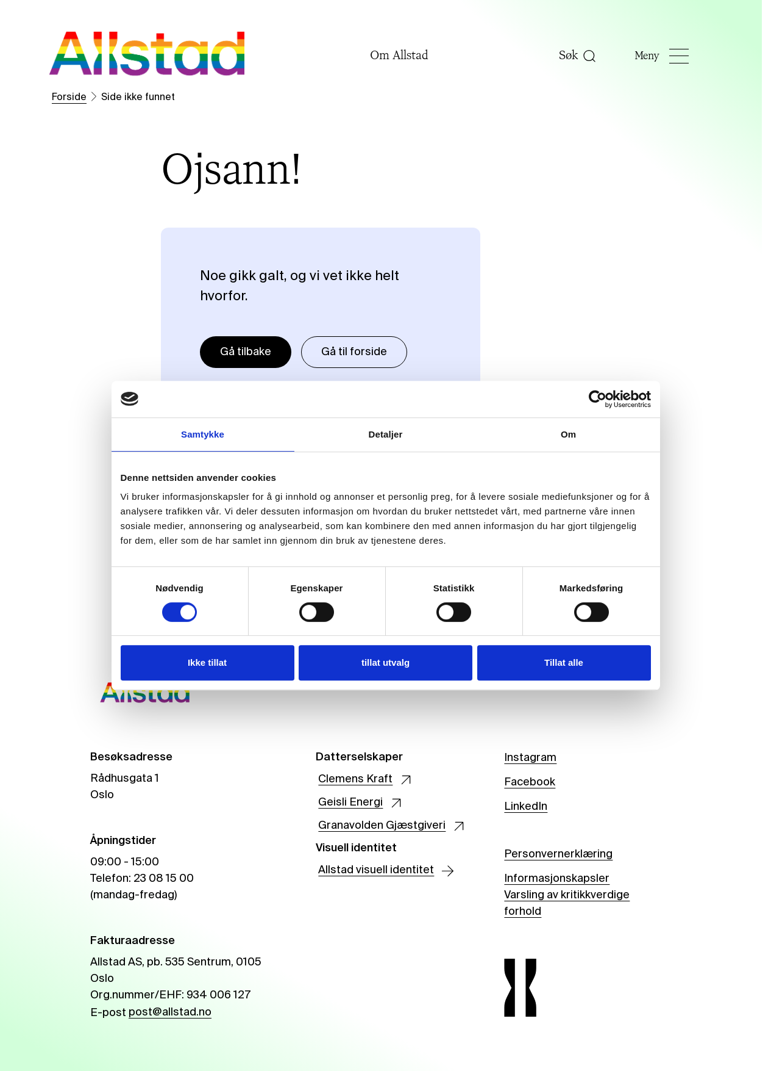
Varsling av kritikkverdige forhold (567, 904)
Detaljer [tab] (386, 434)
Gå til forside (354, 352)
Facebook (529, 782)
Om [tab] (568, 434)
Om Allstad (407, 56)
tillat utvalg (385, 662)
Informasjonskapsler (556, 878)
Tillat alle (563, 662)
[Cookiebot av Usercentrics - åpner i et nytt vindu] (597, 399)
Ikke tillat (207, 662)
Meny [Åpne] (672, 56)
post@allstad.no (170, 1012)
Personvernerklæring (558, 854)
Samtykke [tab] (202, 434)
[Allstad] (146, 56)
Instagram (530, 757)
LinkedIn (525, 806)
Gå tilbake (245, 352)
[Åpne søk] (593, 56)
